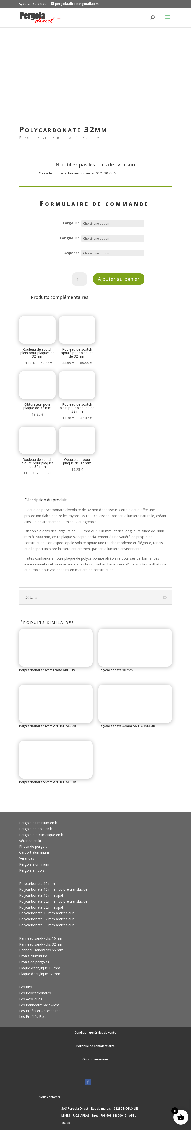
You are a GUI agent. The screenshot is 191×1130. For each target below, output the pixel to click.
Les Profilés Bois (32, 1016)
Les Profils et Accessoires (39, 1011)
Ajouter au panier (119, 279)
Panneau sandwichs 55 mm (41, 950)
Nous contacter (49, 1097)
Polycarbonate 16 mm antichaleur (46, 913)
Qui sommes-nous (95, 1059)
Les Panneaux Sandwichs (39, 1005)
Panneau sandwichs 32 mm (41, 944)
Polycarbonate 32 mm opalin (42, 907)
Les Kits (25, 987)
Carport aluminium (34, 852)
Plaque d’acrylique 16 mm (39, 968)
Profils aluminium (33, 956)
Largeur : (71, 223)
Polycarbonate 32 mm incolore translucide (53, 901)
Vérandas (26, 858)
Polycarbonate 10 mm (37, 883)
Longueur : (69, 238)
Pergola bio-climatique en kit (42, 834)
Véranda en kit (30, 840)
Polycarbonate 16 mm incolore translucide (53, 889)
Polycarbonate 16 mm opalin (42, 895)
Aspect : (71, 252)
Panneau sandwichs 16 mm (41, 938)
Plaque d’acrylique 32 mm (39, 973)
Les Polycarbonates (35, 993)
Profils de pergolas (34, 962)
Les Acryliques (30, 999)
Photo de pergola (33, 846)
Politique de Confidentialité (95, 1046)
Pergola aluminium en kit (39, 822)
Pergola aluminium (34, 864)
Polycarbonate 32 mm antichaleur (46, 919)
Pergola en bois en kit (36, 828)
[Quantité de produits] (79, 279)
